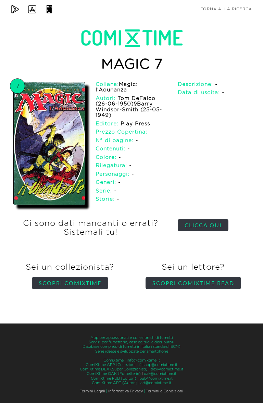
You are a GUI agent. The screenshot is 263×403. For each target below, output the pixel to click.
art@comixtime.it (155, 383)
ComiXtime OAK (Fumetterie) (114, 374)
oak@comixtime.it (160, 374)
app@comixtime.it (161, 365)
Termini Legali (92, 391)
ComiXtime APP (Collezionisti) (113, 365)
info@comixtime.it (143, 360)
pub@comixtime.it (156, 378)
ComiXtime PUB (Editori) (113, 378)
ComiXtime (113, 360)
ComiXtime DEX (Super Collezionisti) (114, 369)
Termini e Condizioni (164, 391)
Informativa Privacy (125, 391)
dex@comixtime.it (167, 369)
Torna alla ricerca (226, 9)
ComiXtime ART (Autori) (114, 383)
